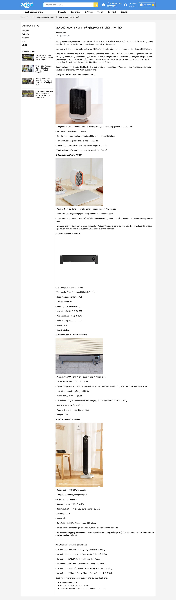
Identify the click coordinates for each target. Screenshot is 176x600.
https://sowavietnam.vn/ (78, 585)
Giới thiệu (89, 12)
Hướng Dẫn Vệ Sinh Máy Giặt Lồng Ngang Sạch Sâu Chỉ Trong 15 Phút (44, 82)
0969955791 (112, 6)
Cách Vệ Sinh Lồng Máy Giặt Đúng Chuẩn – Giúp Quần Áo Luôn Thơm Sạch (44, 94)
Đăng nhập (132, 6)
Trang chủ (62, 12)
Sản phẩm (75, 12)
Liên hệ (124, 12)
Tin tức (100, 12)
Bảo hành (112, 12)
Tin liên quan (28, 52)
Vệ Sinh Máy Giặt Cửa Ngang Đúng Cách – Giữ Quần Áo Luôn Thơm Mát (43, 69)
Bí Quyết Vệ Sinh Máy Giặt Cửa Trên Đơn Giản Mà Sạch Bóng (44, 57)
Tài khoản (133, 3)
